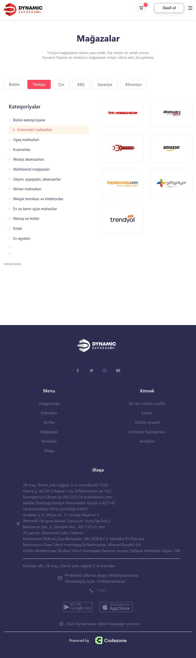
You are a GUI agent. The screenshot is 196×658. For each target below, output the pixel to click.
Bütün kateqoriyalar (29, 120)
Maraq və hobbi (26, 218)
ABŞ (81, 84)
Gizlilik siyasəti (147, 422)
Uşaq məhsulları (26, 139)
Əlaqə (49, 450)
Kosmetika (21, 149)
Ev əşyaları (21, 238)
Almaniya (133, 84)
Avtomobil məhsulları (34, 129)
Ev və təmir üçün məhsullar (35, 208)
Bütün (14, 84)
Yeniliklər (49, 441)
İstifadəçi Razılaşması (147, 431)
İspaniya (105, 84)
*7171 (101, 590)
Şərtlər (147, 412)
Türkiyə (39, 84)
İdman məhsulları (27, 189)
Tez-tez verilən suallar (147, 403)
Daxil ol (169, 7)
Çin (61, 84)
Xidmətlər (49, 412)
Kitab (17, 228)
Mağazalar (49, 431)
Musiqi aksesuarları (28, 159)
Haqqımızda (49, 403)
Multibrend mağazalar (31, 169)
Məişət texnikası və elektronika (38, 198)
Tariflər (49, 422)
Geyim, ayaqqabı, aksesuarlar (37, 179)
